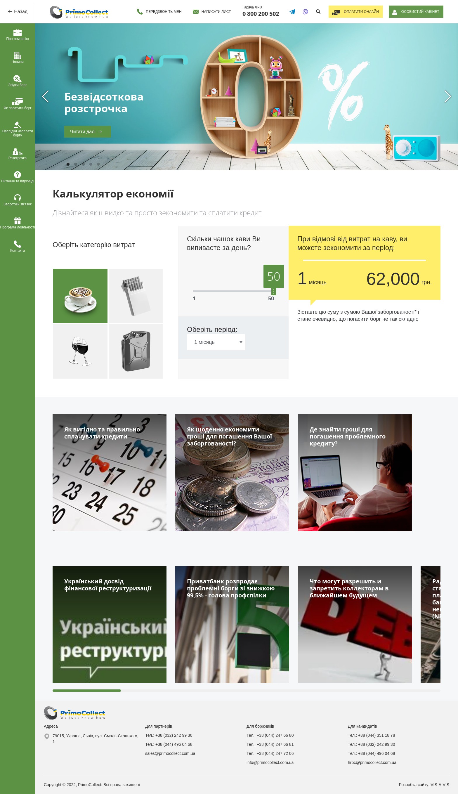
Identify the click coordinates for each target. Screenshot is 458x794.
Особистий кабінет (420, 12)
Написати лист (214, 12)
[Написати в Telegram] (290, 12)
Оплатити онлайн (360, 12)
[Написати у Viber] (304, 12)
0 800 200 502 (259, 14)
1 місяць (204, 342)
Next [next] (447, 96)
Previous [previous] (45, 96)
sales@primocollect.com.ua (170, 753)
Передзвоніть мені (162, 12)
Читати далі (83, 131)
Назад (20, 11)
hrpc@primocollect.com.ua (372, 762)
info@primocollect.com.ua (270, 762)
